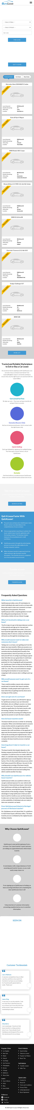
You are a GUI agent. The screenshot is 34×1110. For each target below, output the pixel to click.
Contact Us (22, 1080)
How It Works (5, 1081)
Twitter (4, 1100)
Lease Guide (5, 1088)
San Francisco (5, 1063)
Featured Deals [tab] (9, 77)
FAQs (3, 1083)
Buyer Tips (22, 1058)
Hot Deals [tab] (18, 77)
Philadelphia (5, 1065)
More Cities (5, 1075)
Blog (3, 1086)
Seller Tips (21, 1068)
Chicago (4, 1070)
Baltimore (4, 1073)
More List (17, 353)
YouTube (5, 1102)
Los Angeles (5, 1051)
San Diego (4, 1060)
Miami (3, 1056)
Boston (4, 1068)
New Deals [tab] (26, 77)
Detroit (4, 1058)
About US (21, 1082)
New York (4, 1053)
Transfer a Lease (23, 1066)
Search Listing (17, 503)
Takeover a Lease (23, 1053)
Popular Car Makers (24, 1056)
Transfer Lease (17, 582)
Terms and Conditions (25, 1085)
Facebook (5, 1097)
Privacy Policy (22, 1087)
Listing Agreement (23, 1090)
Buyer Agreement (23, 1092)
